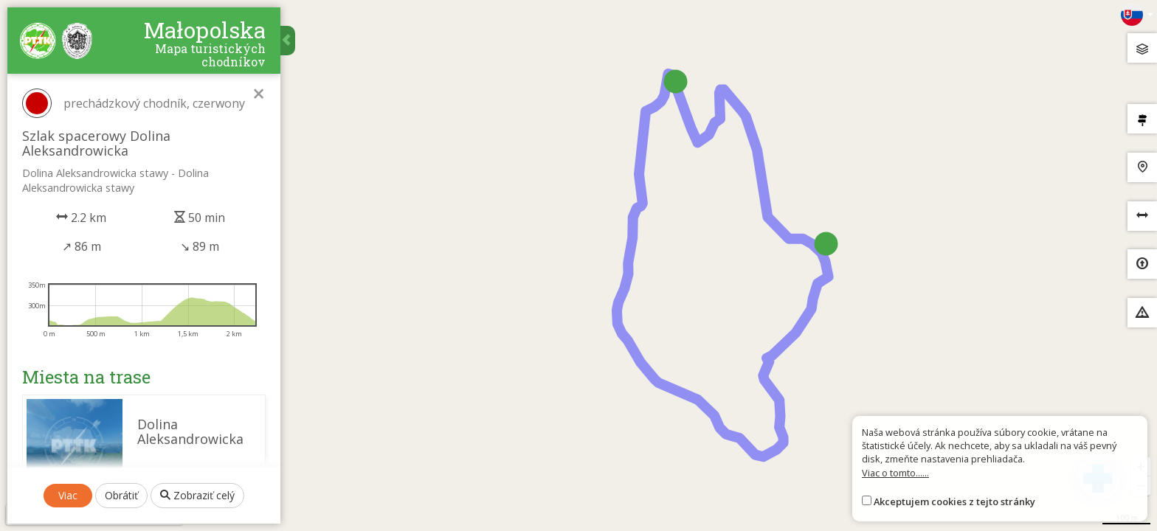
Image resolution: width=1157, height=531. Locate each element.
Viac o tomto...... (895, 472)
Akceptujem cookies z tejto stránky (954, 501)
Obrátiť (121, 495)
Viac (67, 495)
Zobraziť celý (197, 495)
